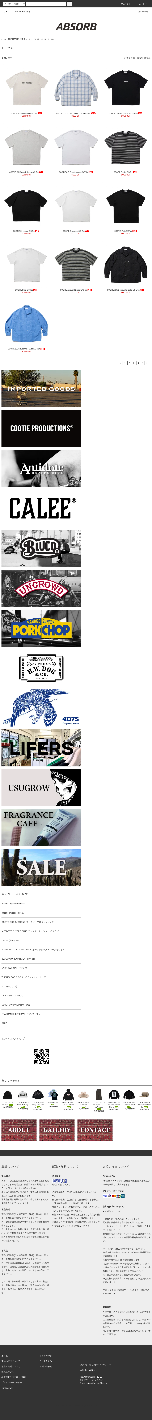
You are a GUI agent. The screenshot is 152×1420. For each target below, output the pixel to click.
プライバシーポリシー (11, 1382)
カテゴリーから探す (21, 12)
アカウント (124, 4)
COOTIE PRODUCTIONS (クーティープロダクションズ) (27, 39)
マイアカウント (46, 1356)
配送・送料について (10, 1366)
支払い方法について (10, 1361)
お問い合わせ (141, 12)
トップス (51, 39)
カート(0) (141, 4)
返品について (7, 1372)
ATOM (10, 1388)
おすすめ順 (129, 58)
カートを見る (45, 1361)
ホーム (6, 12)
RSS (3, 1388)
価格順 (140, 58)
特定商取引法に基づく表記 (13, 1377)
